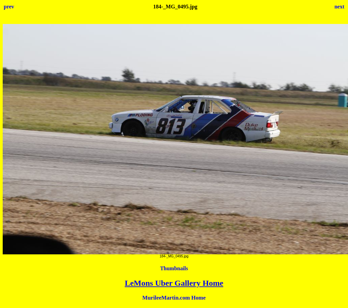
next (339, 6)
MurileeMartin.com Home (174, 298)
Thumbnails (174, 268)
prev (9, 6)
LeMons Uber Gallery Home (174, 283)
